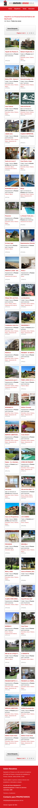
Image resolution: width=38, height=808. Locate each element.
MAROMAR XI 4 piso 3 (11, 188)
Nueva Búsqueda (12, 28)
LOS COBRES (25, 517)
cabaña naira (9, 134)
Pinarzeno (8, 216)
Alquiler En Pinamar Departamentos (15, 51)
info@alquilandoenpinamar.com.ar (13, 800)
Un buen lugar (9, 243)
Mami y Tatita (9, 571)
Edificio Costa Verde (27, 735)
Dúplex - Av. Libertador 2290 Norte (15, 462)
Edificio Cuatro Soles (11, 735)
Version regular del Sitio (10, 805)
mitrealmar (8, 489)
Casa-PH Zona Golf (26, 599)
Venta (24, 8)
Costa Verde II (25, 434)
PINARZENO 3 (25, 325)
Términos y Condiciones (9, 793)
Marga (22, 188)
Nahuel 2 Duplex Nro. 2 (27, 51)
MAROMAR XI (9, 407)
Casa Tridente (9, 106)
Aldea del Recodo (26, 106)
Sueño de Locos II (10, 161)
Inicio (10, 8)
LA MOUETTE (25, 653)
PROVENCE (8, 544)
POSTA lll (8, 352)
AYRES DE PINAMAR (27, 462)
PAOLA (23, 270)
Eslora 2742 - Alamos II (11, 79)
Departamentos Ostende (28, 243)
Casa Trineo (24, 626)
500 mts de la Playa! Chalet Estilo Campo (17, 653)
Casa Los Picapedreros (12, 517)
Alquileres (17, 8)
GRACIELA (24, 544)
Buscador (31, 8)
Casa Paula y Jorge (26, 161)
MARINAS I (8, 626)
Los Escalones (25, 298)
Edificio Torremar (26, 407)
